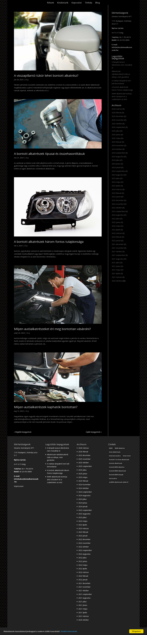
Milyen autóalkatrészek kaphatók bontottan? (45, 407)
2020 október (117, 281)
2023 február (117, 193)
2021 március (117, 277)
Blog (97, 3)
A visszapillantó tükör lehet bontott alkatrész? (46, 75)
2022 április (116, 230)
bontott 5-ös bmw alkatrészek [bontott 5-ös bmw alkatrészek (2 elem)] (119, 460)
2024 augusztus (118, 156)
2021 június (116, 266)
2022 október (117, 208)
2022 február (117, 237)
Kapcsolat (76, 3)
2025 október (117, 124)
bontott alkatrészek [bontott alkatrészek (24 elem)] (115, 463)
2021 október (117, 251)
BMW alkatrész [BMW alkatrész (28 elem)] (120, 448)
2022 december (118, 200)
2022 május (116, 226)
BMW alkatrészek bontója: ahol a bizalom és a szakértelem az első (122, 96)
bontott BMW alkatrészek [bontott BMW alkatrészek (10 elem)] (117, 471)
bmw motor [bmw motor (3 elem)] (127, 456)
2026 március (117, 109)
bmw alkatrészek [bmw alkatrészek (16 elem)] (114, 452)
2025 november (118, 120)
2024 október (117, 149)
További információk (69, 631)
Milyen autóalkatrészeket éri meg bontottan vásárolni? (52, 329)
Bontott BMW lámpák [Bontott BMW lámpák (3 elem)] (116, 475)
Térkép (88, 3)
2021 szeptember (118, 255)
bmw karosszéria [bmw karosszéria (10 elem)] (115, 456)
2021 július (116, 262)
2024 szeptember (118, 153)
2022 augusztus (118, 215)
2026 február (117, 112)
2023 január (116, 197)
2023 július (116, 178)
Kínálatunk (62, 3)
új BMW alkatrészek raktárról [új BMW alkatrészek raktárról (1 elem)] (118, 482)
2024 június (116, 164)
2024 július (116, 160)
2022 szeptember (118, 211)
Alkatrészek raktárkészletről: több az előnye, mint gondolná (121, 74)
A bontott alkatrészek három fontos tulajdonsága (49, 241)
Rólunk (50, 3)
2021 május (116, 270)
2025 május (116, 138)
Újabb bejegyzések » (94, 432)
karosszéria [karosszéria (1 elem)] (113, 478)
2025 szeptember (118, 127)
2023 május (116, 182)
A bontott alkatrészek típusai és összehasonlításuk (49, 153)
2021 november (118, 248)
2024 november (118, 145)
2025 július (116, 131)
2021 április (116, 273)
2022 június (116, 222)
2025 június (116, 134)
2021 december (118, 244)
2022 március (117, 233)
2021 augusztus (118, 259)
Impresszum (18, 486)
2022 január (116, 240)
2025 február (117, 142)
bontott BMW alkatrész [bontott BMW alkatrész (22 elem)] (116, 467)
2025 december (118, 116)
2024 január (116, 167)
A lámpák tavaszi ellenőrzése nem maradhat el (122, 65)
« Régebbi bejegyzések (22, 432)
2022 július (116, 218)
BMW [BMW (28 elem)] (111, 448)
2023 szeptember (118, 171)
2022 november (118, 204)
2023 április (116, 186)
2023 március (117, 189)
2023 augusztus (118, 175)
